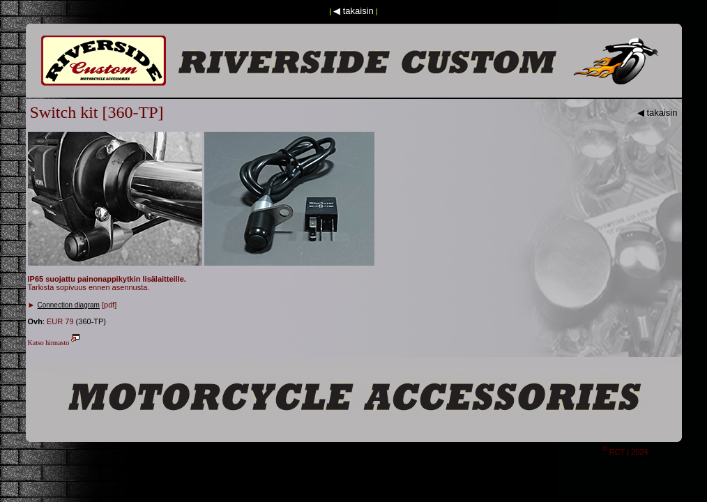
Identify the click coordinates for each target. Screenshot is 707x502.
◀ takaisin (353, 11)
